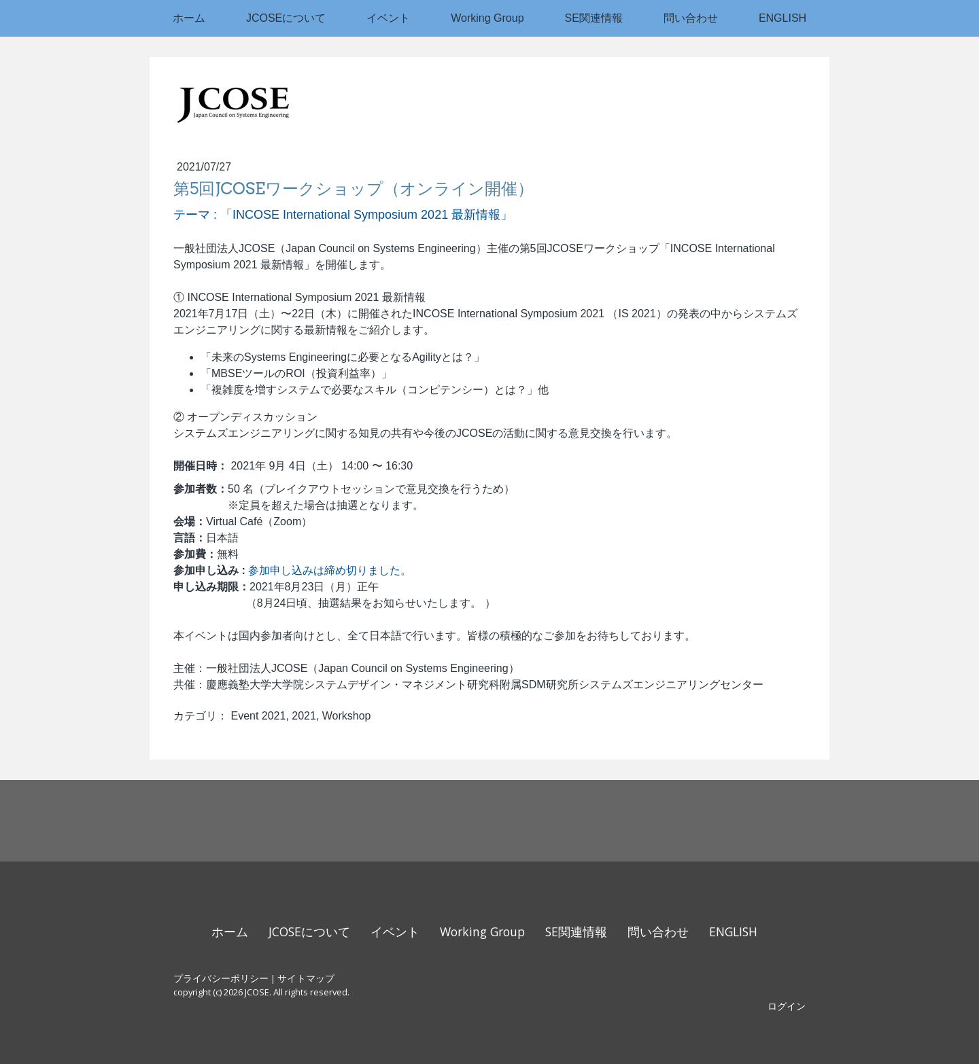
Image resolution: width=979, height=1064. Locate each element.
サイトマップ (305, 978)
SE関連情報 (594, 18)
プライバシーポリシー (221, 978)
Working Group (487, 18)
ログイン (787, 1005)
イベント (388, 18)
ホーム (189, 18)
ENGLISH (782, 18)
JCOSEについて (286, 18)
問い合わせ (691, 18)
